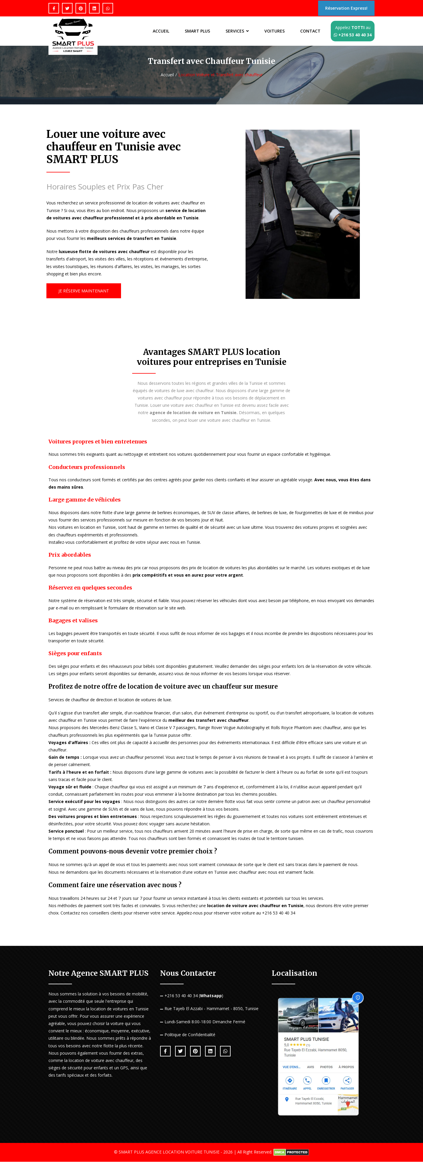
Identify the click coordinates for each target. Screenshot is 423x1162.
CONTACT (310, 31)
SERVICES (235, 31)
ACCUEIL (157, 31)
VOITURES (273, 31)
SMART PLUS (194, 31)
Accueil (167, 75)
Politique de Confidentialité (189, 1035)
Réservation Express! (344, 8)
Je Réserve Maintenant (83, 291)
